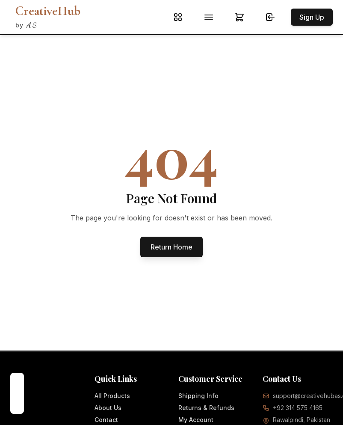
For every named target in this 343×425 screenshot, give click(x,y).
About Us (108, 407)
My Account (195, 419)
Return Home (171, 247)
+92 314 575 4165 (297, 407)
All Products (112, 395)
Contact (106, 419)
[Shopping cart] (241, 17)
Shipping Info (198, 395)
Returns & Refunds (206, 407)
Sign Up (311, 17)
